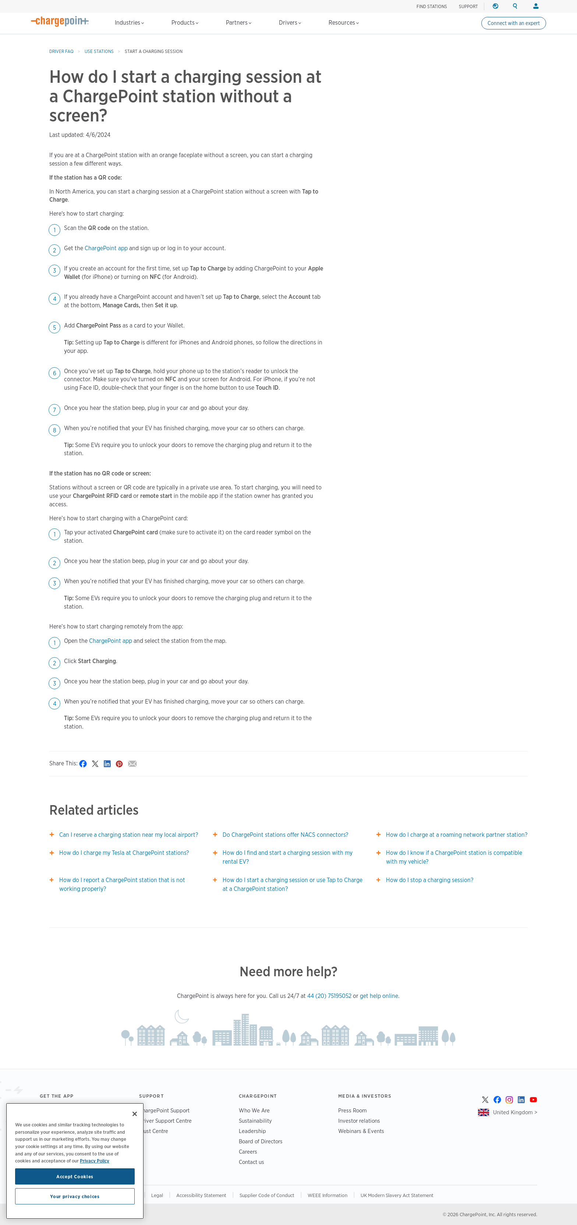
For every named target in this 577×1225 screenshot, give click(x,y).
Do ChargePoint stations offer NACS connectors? (285, 834)
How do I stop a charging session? (429, 880)
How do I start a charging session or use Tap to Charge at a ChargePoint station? (292, 884)
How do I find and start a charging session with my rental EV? (288, 857)
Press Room (352, 1110)
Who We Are (254, 1110)
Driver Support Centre (165, 1120)
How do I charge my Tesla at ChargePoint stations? (124, 852)
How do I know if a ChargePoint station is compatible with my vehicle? (454, 857)
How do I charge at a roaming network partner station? (456, 834)
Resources (344, 22)
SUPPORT (468, 6)
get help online (379, 995)
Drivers (290, 22)
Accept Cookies (74, 1176)
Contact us (251, 1161)
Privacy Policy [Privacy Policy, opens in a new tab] (94, 1161)
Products (184, 22)
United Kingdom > (515, 1112)
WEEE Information (327, 1195)
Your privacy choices (74, 1196)
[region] (75, 1161)
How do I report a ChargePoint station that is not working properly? (122, 884)
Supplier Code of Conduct (267, 1195)
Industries (129, 22)
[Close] (135, 1114)
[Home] (60, 21)
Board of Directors (261, 1141)
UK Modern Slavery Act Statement (397, 1195)
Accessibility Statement (201, 1195)
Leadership (252, 1130)
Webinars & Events (361, 1130)
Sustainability (255, 1120)
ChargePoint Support (164, 1110)
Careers (248, 1151)
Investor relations (359, 1120)
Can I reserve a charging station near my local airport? (128, 834)
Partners (238, 22)
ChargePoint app (106, 248)
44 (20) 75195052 (329, 995)
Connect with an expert (514, 23)
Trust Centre (153, 1130)
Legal (157, 1195)
